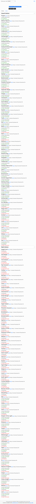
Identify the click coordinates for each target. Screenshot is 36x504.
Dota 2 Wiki (31, 502)
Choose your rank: (4, 1)
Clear (15, 8)
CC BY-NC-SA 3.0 (15, 502)
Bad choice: (5, 247)
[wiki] (6, 15)
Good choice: (5, 13)
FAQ (34, 1)
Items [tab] (7, 10)
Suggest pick (11, 8)
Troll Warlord (4, 18)
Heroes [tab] (2, 10)
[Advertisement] (18, 3)
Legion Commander (5, 19)
